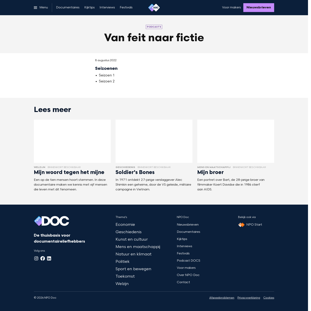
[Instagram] (36, 258)
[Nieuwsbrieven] (258, 7)
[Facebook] (42, 258)
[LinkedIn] (49, 258)
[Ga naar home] (154, 8)
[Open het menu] (40, 7)
